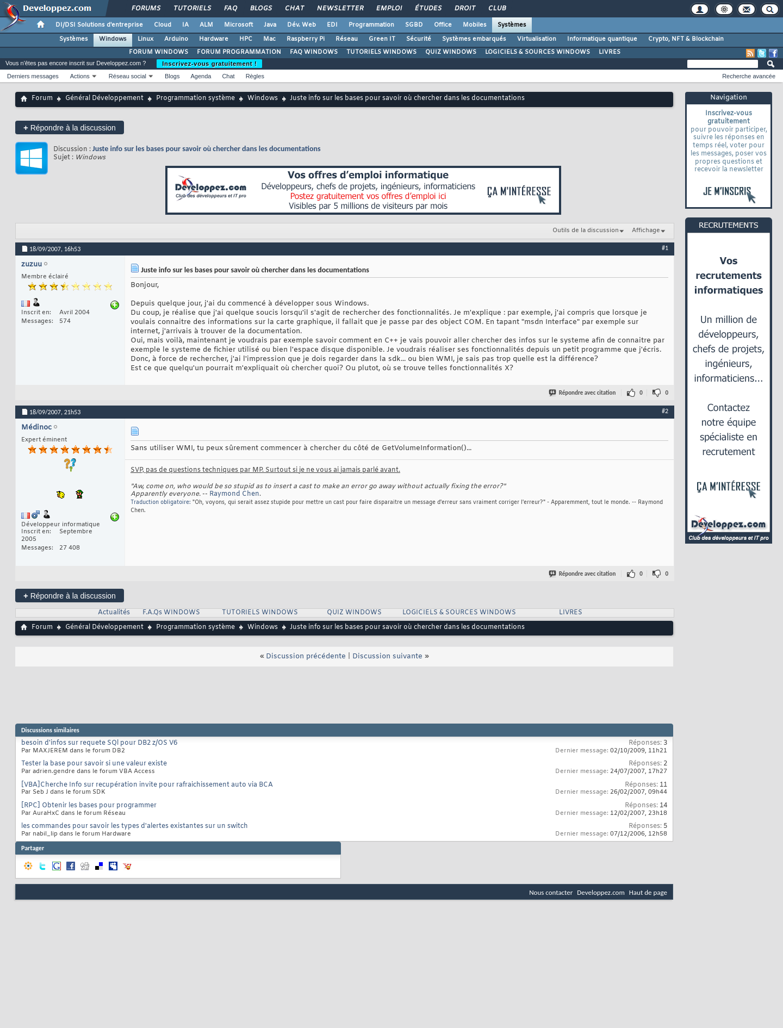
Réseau (346, 39)
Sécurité (418, 39)
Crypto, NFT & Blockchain (686, 39)
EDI (332, 25)
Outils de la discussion (585, 230)
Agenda (200, 76)
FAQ (230, 8)
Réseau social (127, 76)
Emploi (388, 8)
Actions (80, 76)
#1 (665, 248)
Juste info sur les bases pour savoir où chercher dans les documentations (206, 148)
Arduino (176, 39)
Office (443, 25)
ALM (206, 25)
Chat (293, 8)
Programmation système (195, 98)
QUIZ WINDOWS (450, 52)
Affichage (646, 230)
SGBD (414, 25)
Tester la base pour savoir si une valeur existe (94, 763)
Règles (255, 76)
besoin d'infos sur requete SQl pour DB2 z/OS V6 (99, 743)
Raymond (224, 494)
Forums (145, 8)
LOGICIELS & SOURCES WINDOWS (537, 52)
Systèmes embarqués (474, 39)
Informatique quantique (602, 39)
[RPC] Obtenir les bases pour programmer (89, 805)
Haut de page (648, 892)
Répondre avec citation (583, 392)
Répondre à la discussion (69, 127)
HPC (245, 39)
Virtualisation (536, 39)
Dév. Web (301, 25)
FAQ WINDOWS (314, 52)
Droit (464, 8)
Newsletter (339, 8)
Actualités (114, 612)
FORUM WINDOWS (158, 52)
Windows (113, 39)
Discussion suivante (387, 656)
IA (185, 25)
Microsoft (238, 25)
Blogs (260, 8)
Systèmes (512, 25)
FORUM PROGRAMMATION (239, 52)
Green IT (382, 39)
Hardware (213, 39)
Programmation (371, 25)
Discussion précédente (306, 656)
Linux (145, 39)
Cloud (162, 25)
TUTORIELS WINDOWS (381, 52)
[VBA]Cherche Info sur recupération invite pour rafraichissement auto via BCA (147, 785)
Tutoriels (192, 8)
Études (427, 8)
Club (496, 8)
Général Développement (104, 98)
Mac (269, 39)
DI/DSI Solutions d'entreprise (99, 25)
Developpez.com (601, 892)
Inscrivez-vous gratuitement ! (209, 63)
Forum (42, 98)
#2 (665, 411)
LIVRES (609, 52)
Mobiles (475, 25)
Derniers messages (33, 76)
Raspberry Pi (306, 39)
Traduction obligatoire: (160, 502)
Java (270, 25)
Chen (250, 494)
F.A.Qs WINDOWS (171, 612)
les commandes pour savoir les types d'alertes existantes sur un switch (134, 826)
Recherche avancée (748, 76)
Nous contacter (551, 892)
